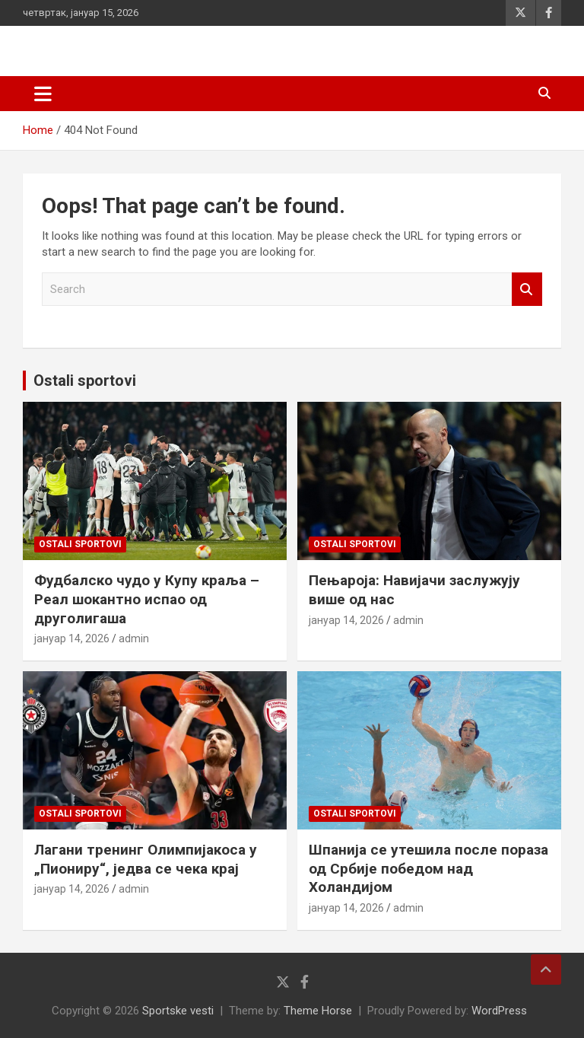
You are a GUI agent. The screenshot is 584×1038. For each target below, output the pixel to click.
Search (527, 289)
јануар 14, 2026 (72, 638)
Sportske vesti (178, 1010)
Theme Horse (318, 1010)
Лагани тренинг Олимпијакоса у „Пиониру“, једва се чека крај (145, 859)
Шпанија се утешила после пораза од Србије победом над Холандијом (428, 868)
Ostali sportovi (84, 380)
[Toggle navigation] (43, 93)
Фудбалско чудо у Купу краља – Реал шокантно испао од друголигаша (146, 599)
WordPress (499, 1010)
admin (134, 638)
